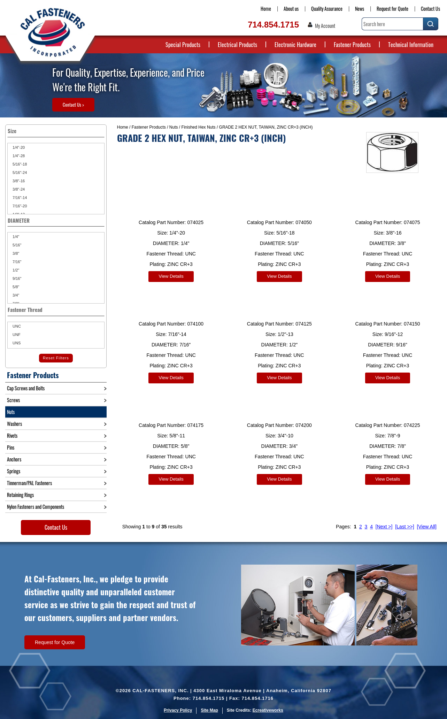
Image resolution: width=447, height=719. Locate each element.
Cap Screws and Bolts (26, 388)
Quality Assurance (326, 8)
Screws (13, 400)
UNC (16, 326)
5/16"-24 (19, 172)
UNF (16, 334)
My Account (325, 25)
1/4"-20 (18, 147)
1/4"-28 (18, 156)
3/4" (15, 295)
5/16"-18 (19, 164)
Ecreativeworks (268, 710)
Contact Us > (73, 104)
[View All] (427, 521)
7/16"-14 (19, 198)
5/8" (15, 287)
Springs (13, 471)
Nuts (173, 127)
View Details (171, 276)
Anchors (14, 459)
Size (56, 131)
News (359, 8)
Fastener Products (352, 44)
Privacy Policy (178, 710)
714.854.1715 (273, 24)
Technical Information (410, 44)
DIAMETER (56, 220)
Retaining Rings (20, 494)
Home (266, 8)
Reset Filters (56, 358)
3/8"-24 (18, 189)
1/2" (15, 270)
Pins (10, 447)
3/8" (15, 253)
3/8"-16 (18, 181)
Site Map (209, 710)
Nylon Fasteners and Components (35, 506)
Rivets (12, 435)
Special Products (182, 44)
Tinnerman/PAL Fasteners (29, 483)
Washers (14, 423)
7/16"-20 (19, 206)
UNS (16, 343)
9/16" (16, 278)
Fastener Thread (56, 309)
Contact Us (430, 8)
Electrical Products (237, 44)
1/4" (15, 237)
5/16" (16, 245)
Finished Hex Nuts (199, 127)
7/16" (16, 262)
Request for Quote (392, 8)
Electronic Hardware (295, 44)
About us (291, 8)
